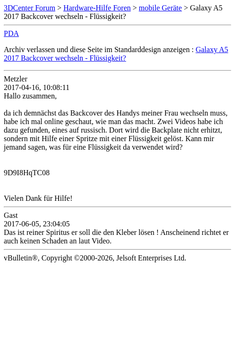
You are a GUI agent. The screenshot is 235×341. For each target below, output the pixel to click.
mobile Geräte (160, 8)
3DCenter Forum (29, 8)
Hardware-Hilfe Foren (97, 8)
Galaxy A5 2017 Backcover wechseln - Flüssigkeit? (116, 53)
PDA (11, 33)
